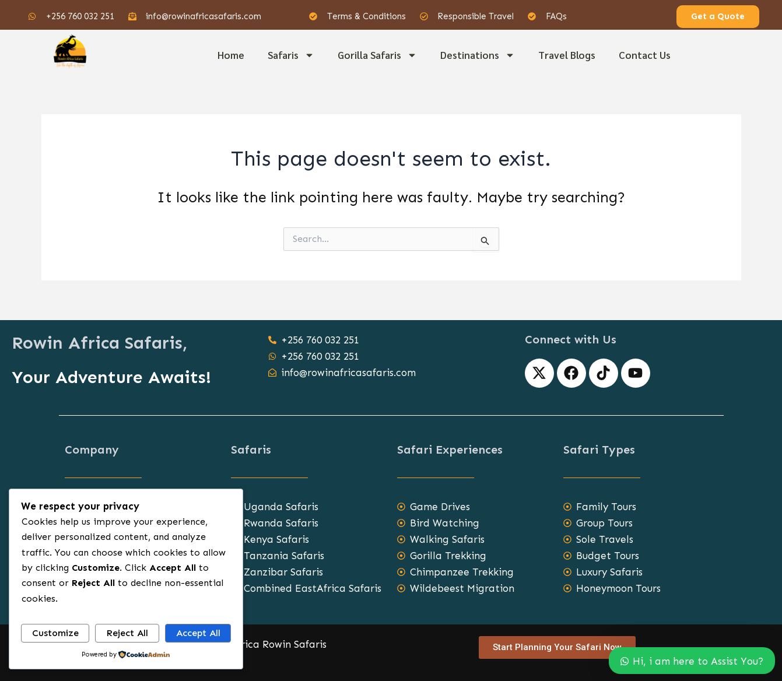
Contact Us (645, 54)
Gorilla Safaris (377, 55)
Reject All (127, 632)
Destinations (477, 55)
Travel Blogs (566, 54)
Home (231, 54)
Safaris (291, 55)
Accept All (198, 632)
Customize (55, 632)
